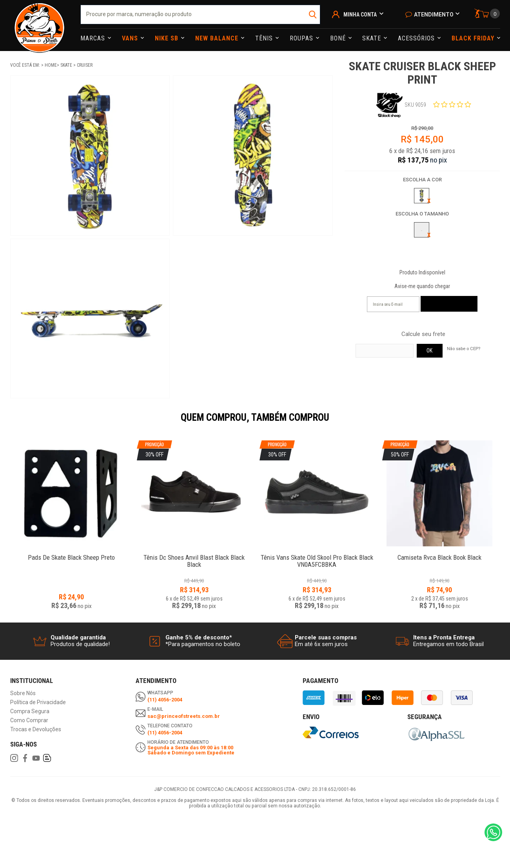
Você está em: (25, 65)
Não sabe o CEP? (463, 348)
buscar (313, 14)
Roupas (302, 38)
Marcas (93, 38)
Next (504, 423)
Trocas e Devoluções (35, 729)
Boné (339, 38)
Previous (6, 423)
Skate (372, 38)
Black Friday (474, 38)
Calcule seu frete (423, 334)
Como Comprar (29, 720)
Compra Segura (29, 711)
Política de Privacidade (38, 702)
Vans (131, 38)
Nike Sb (167, 38)
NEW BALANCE (217, 38)
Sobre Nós (23, 693)
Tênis (265, 38)
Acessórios (417, 38)
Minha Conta (360, 14)
